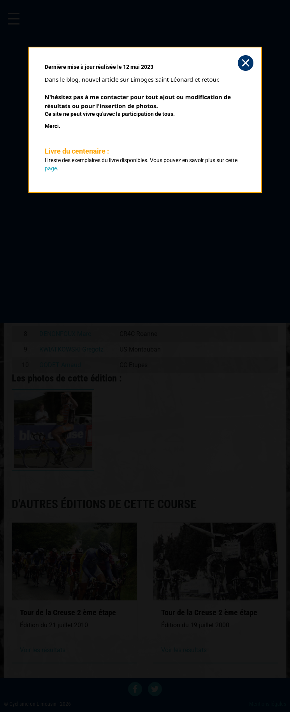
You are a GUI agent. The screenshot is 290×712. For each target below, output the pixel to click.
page (51, 168)
